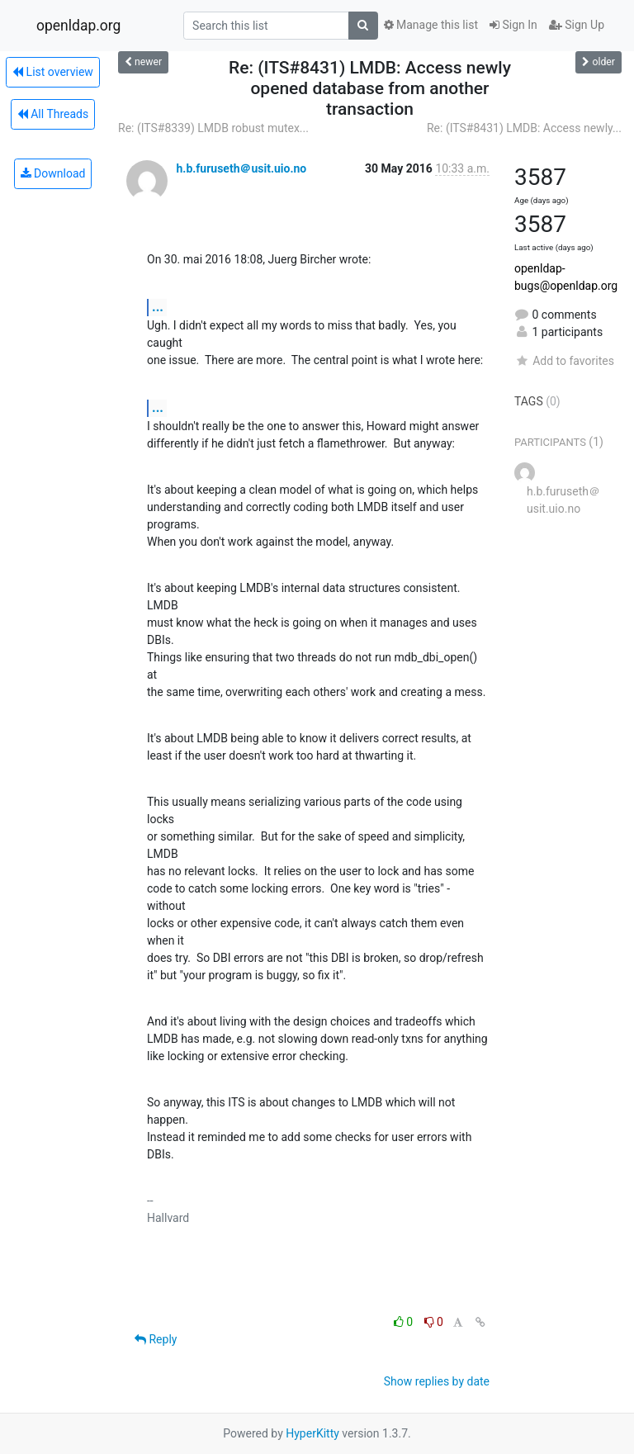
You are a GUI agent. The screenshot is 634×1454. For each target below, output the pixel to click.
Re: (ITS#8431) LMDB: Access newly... (524, 128)
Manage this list (431, 24)
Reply (156, 1339)
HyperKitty (312, 1433)
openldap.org (78, 25)
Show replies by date (437, 1381)
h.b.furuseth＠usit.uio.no (241, 168)
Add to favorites (564, 360)
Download (53, 173)
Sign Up (576, 24)
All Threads (52, 114)
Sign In (513, 24)
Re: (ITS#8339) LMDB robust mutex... (213, 128)
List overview (52, 71)
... (157, 307)
